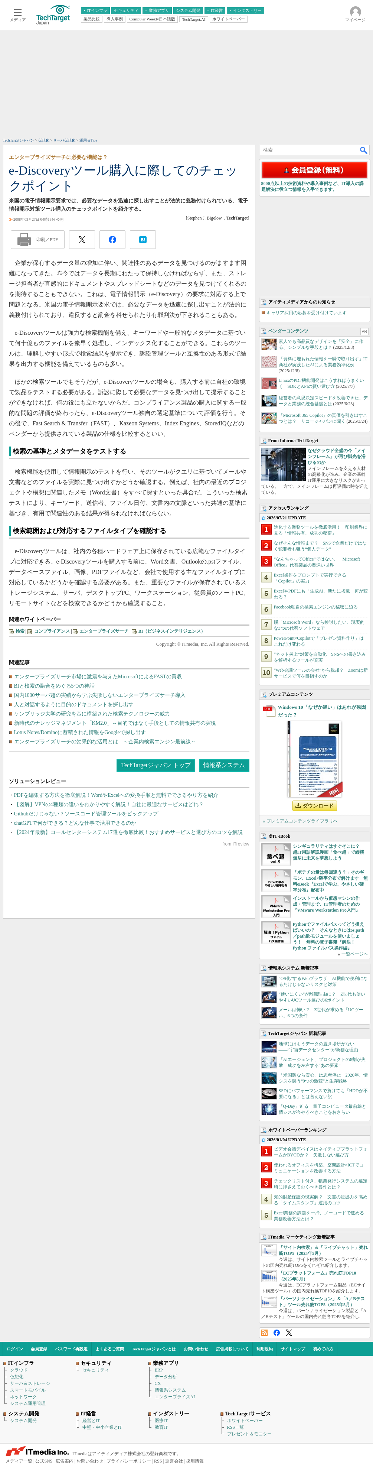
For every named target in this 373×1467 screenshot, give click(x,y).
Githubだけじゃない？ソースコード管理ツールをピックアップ (86, 814)
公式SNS (43, 1461)
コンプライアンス (52, 631)
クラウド (19, 1370)
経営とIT (91, 1420)
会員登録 (39, 1349)
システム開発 (23, 1420)
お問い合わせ (196, 1349)
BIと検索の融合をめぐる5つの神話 (54, 686)
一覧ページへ (354, 954)
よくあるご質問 (109, 1349)
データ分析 (166, 1376)
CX (158, 1383)
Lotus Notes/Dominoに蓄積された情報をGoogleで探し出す (80, 732)
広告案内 (64, 1461)
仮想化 (16, 1376)
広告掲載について (232, 1349)
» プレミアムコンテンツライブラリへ (300, 821)
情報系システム (224, 765)
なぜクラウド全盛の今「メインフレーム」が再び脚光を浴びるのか (337, 456)
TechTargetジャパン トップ (155, 765)
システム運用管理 (28, 1403)
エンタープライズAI (175, 1396)
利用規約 (264, 1349)
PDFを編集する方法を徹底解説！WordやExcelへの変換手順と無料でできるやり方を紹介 (116, 795)
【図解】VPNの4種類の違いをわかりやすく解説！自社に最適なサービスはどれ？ (109, 804)
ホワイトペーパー (245, 1420)
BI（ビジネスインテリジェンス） (172, 631)
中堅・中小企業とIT (102, 1427)
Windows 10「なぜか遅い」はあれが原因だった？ (322, 711)
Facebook (277, 1333)
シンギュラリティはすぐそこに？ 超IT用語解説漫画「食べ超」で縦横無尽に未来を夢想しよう (328, 852)
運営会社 (174, 1461)
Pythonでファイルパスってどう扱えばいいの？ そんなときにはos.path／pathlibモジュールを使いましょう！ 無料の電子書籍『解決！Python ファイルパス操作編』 (328, 936)
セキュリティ (95, 1370)
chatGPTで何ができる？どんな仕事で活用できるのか (75, 823)
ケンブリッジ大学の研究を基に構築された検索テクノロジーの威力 (92, 714)
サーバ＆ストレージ (30, 1383)
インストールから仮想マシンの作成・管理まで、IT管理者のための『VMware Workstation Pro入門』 (326, 904)
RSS (264, 1333)
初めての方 (323, 1349)
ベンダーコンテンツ (288, 331)
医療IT (161, 1420)
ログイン (15, 1349)
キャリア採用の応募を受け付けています (306, 312)
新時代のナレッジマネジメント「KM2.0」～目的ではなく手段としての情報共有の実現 (115, 723)
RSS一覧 (235, 1427)
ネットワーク (23, 1396)
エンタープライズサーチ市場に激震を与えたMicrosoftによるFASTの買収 (98, 676)
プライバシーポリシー (129, 1461)
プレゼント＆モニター (249, 1434)
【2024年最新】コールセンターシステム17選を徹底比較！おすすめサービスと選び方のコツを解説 (128, 832)
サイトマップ (293, 1349)
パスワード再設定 (71, 1349)
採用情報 (195, 1461)
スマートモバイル (28, 1390)
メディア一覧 (19, 1461)
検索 (20, 631)
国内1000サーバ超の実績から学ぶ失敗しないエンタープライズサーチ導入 (100, 695)
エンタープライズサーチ (103, 631)
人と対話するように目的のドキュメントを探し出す (74, 704)
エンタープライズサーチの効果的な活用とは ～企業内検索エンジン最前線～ (105, 741)
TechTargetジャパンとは (154, 1349)
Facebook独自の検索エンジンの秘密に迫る (316, 607)
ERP (159, 1370)
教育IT (161, 1427)
